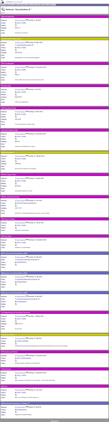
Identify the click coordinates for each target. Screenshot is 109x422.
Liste (47, 4)
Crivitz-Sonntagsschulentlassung (26, 203)
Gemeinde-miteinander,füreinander (27, 259)
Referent (3, 4)
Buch (17, 4)
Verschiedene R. (21, 20)
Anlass (31, 4)
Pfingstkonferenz (22, 262)
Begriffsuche (11, 4)
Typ (39, 4)
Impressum (54, 421)
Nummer (53, 4)
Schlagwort (24, 4)
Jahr (35, 4)
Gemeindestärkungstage (24, 45)
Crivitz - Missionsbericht (24, 358)
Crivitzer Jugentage (22, 341)
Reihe (43, 4)
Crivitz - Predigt (21, 23)
